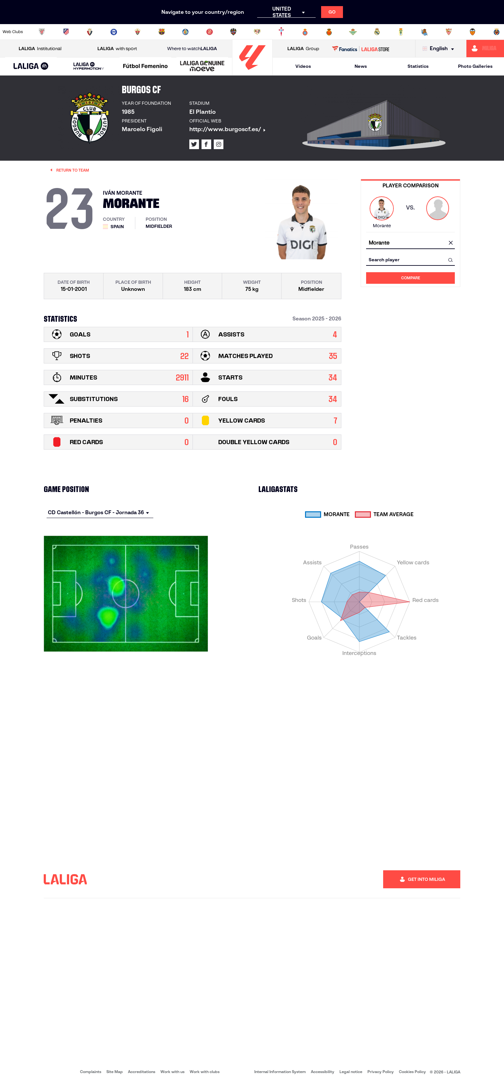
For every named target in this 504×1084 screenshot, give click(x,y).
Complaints (90, 1072)
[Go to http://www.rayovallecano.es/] (257, 32)
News (361, 66)
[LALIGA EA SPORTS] (31, 66)
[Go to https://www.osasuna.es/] (89, 32)
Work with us (172, 1072)
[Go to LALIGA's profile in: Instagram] (218, 144)
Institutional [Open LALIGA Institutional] (40, 48)
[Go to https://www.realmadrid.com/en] (377, 32)
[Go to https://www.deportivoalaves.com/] (114, 32)
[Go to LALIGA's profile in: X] (194, 144)
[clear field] (450, 243)
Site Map (114, 1072)
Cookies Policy (412, 1072)
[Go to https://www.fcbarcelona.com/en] (161, 32)
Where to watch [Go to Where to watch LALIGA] (192, 48)
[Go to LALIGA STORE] (361, 48)
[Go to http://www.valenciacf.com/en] (472, 32)
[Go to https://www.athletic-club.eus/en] (42, 32)
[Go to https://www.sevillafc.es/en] (449, 32)
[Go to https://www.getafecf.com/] (185, 32)
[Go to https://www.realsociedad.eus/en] (424, 32)
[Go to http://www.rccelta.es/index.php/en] (281, 32)
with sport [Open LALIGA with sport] (117, 48)
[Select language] (439, 48)
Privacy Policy (380, 1072)
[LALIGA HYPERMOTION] (89, 66)
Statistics (418, 66)
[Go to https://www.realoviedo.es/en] (401, 32)
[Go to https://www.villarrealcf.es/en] (496, 32)
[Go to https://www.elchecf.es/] (137, 32)
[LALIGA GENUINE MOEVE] (202, 66)
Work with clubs (205, 1072)
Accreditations (141, 1072)
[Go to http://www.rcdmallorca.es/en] (329, 32)
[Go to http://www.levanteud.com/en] (233, 32)
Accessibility (322, 1072)
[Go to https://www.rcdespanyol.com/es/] (305, 32)
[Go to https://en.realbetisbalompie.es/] (353, 32)
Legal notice (350, 1072)
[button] (31, 66)
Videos (303, 66)
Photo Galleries (475, 66)
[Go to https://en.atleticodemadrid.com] (66, 32)
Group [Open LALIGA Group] (303, 48)
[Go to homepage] (252, 72)
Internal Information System (280, 1072)
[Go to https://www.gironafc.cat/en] (209, 32)
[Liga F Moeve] (145, 66)
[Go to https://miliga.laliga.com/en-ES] (485, 48)
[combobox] (410, 243)
